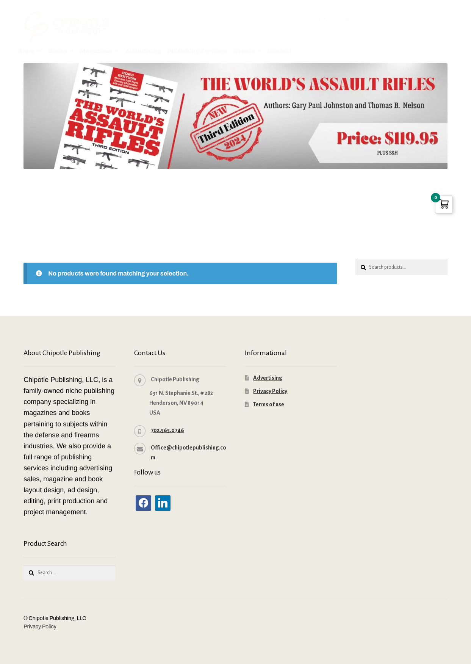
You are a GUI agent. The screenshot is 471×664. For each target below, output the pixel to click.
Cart (324, 25)
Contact (280, 51)
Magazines (96, 51)
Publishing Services (197, 51)
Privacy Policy (270, 390)
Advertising (143, 51)
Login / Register (339, 19)
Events (244, 51)
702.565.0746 (167, 429)
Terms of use (268, 404)
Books (57, 51)
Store (26, 51)
